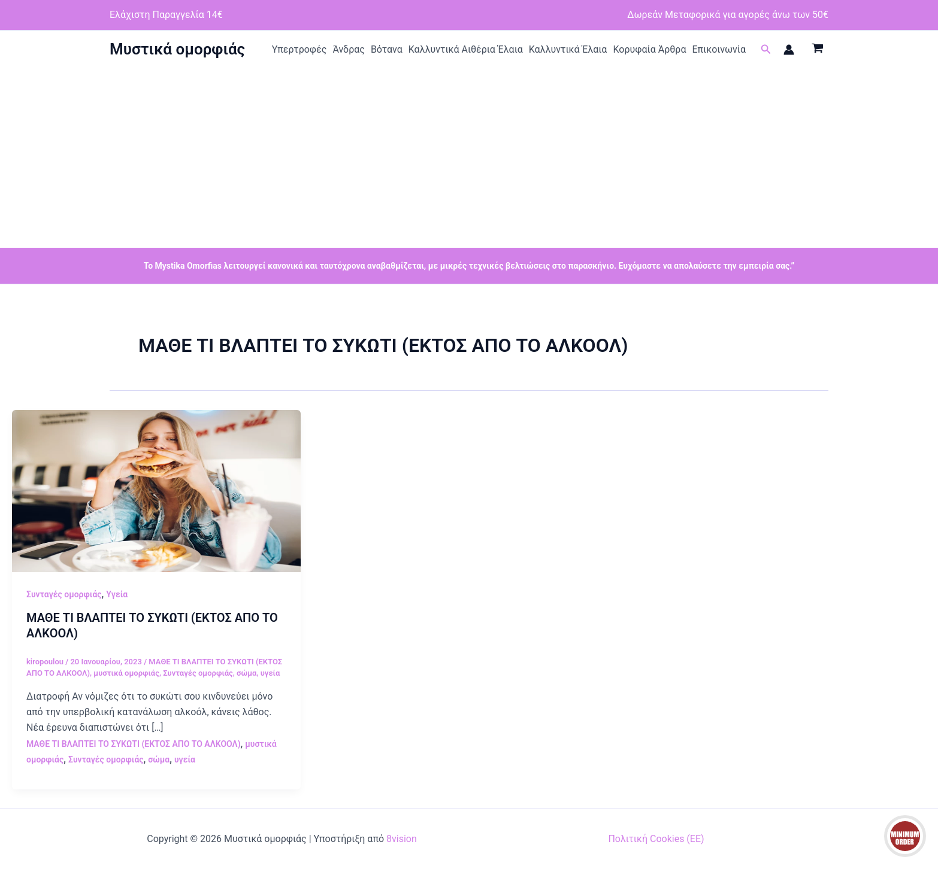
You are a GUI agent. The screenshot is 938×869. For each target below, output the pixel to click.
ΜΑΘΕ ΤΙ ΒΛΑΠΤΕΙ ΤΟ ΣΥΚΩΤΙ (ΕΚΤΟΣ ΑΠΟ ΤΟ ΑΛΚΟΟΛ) (133, 744)
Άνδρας (348, 49)
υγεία (270, 673)
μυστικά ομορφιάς (126, 673)
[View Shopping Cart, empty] (817, 50)
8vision (401, 838)
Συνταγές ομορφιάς (64, 594)
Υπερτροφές (299, 49)
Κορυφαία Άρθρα (649, 49)
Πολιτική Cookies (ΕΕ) (656, 838)
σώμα (246, 673)
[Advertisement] (469, 158)
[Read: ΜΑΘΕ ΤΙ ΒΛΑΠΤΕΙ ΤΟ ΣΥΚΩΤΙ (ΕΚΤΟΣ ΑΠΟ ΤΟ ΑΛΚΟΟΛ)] (156, 490)
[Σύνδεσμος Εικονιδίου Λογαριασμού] (788, 49)
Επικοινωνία (719, 49)
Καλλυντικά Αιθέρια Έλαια (466, 49)
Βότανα (387, 49)
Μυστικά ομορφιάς (177, 49)
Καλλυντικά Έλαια (568, 49)
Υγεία (117, 594)
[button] (766, 49)
